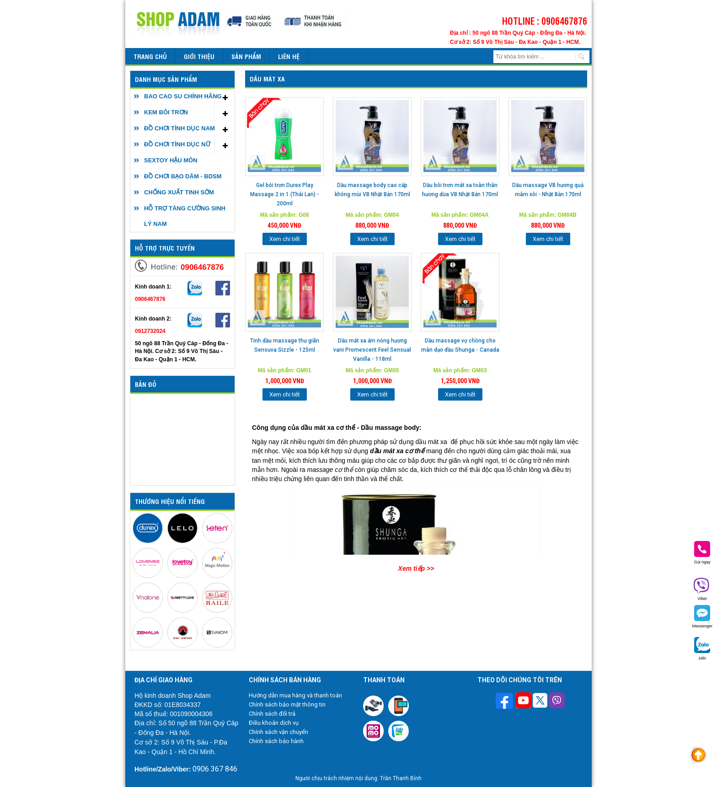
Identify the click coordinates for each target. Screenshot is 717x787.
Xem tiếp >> (416, 568)
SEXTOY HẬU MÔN (171, 160)
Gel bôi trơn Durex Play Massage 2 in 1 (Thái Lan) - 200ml (284, 194)
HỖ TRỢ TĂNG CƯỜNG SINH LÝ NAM (184, 216)
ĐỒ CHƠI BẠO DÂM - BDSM (183, 176)
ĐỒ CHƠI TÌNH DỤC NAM (179, 128)
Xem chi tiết (284, 239)
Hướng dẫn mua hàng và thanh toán (295, 695)
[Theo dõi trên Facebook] (505, 702)
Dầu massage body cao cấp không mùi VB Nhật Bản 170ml (372, 190)
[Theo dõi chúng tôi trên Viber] (557, 701)
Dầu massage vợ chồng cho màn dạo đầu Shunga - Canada (460, 345)
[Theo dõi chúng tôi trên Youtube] (523, 701)
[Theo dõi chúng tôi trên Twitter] (540, 701)
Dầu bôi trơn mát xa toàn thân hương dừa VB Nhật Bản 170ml (460, 190)
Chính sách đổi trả (272, 713)
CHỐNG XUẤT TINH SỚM (179, 192)
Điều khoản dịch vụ (274, 722)
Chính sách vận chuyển (278, 731)
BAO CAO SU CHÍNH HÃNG (183, 96)
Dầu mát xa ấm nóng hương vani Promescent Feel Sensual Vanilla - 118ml (372, 349)
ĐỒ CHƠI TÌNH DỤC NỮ (177, 144)
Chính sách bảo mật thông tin (287, 704)
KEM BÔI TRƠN (166, 112)
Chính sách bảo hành (276, 741)
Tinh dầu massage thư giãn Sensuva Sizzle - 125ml (284, 345)
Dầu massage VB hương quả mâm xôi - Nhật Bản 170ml (547, 190)
